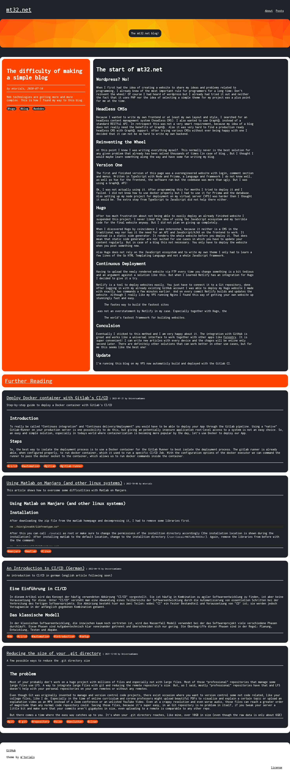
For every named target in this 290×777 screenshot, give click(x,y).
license (276, 767)
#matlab (30, 551)
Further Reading (28, 381)
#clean (92, 721)
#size (58, 721)
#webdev (38, 108)
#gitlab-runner (71, 466)
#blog (24, 108)
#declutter (75, 721)
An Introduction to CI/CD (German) (45, 568)
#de (9, 636)
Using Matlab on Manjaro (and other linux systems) (64, 482)
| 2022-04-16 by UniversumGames (103, 568)
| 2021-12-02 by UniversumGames (120, 654)
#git (10, 721)
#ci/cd (12, 466)
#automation (30, 466)
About (269, 10)
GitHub (11, 750)
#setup (84, 636)
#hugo (11, 108)
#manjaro (13, 551)
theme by (13, 757)
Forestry (230, 337)
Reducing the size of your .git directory (54, 653)
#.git (23, 721)
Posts (280, 10)
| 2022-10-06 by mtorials (138, 483)
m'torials (27, 757)
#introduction (64, 636)
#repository (40, 721)
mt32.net (18, 9)
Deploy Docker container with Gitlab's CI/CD (57, 397)
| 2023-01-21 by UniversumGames (127, 398)
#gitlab (49, 466)
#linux (46, 551)
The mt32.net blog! (145, 33)
